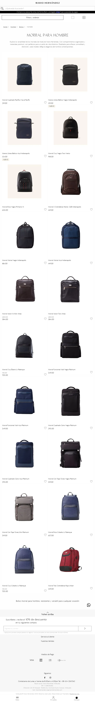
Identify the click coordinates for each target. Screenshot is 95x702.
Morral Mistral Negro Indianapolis (14, 260)
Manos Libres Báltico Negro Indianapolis (62, 100)
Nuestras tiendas (47, 641)
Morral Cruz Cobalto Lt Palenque (14, 586)
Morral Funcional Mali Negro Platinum (61, 369)
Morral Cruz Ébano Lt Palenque (13, 369)
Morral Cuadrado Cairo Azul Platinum (15, 479)
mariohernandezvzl (5, 27)
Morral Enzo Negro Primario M (13, 207)
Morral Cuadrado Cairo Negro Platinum (62, 425)
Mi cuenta (53, 698)
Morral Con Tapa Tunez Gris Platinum (15, 532)
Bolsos (21, 27)
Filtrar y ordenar (32, 17)
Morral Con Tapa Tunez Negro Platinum (62, 479)
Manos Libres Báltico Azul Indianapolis (16, 153)
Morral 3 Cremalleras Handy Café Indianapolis (64, 207)
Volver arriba (47, 613)
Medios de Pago (47, 654)
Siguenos (47, 673)
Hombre (13, 27)
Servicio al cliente (47, 637)
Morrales (30, 27)
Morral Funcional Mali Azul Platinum (15, 425)
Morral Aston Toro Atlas (57, 314)
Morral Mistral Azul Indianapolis (59, 260)
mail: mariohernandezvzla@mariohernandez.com (47, 690)
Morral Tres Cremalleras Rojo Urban (61, 586)
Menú (17, 698)
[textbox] (47, 8)
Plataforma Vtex (74, 694)
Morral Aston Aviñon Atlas (11, 314)
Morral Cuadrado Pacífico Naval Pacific (16, 100)
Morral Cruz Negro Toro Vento (59, 153)
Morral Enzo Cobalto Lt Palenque (60, 532)
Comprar (76, 698)
